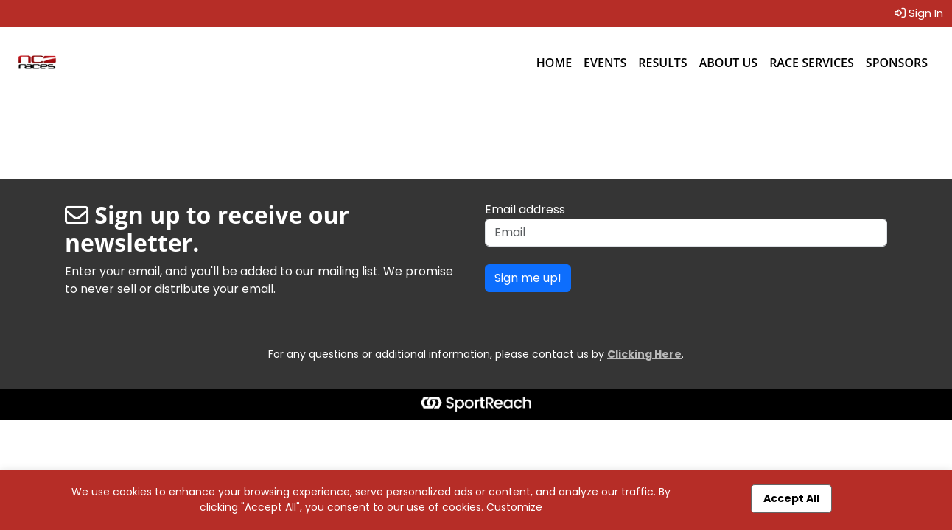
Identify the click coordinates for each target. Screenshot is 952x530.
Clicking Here (644, 354)
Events (605, 62)
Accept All (791, 498)
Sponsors (897, 62)
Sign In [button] (919, 13)
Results (662, 62)
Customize (514, 507)
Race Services (811, 62)
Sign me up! (527, 277)
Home (554, 62)
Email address (525, 209)
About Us (728, 62)
